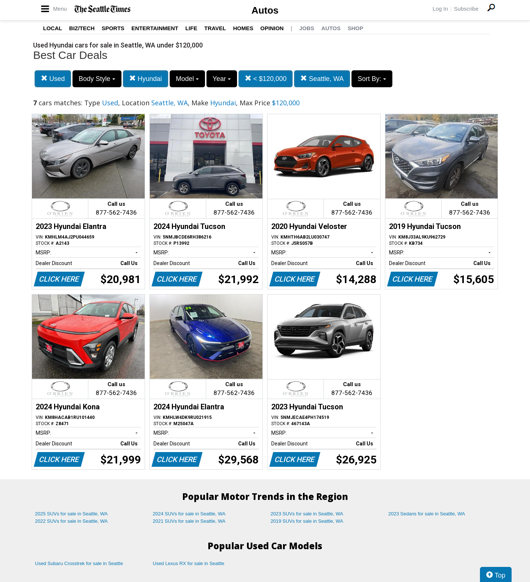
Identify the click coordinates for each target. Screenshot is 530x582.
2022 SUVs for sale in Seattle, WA (71, 521)
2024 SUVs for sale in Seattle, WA (189, 513)
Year (222, 78)
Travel (215, 28)
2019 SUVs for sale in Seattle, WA (307, 521)
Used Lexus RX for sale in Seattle (188, 563)
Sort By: (372, 78)
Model (187, 78)
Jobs (306, 28)
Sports (113, 28)
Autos (265, 10)
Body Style (97, 78)
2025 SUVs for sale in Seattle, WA (71, 513)
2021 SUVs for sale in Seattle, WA (189, 521)
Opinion (271, 28)
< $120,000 (266, 78)
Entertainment (154, 28)
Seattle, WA (321, 78)
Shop (355, 28)
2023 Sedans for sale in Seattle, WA (426, 513)
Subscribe (466, 9)
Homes (243, 28)
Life (191, 28)
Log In (440, 9)
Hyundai (145, 78)
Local (52, 28)
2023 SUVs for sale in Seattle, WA (307, 513)
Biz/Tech (82, 28)
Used (53, 78)
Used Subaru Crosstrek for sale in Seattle (79, 563)
